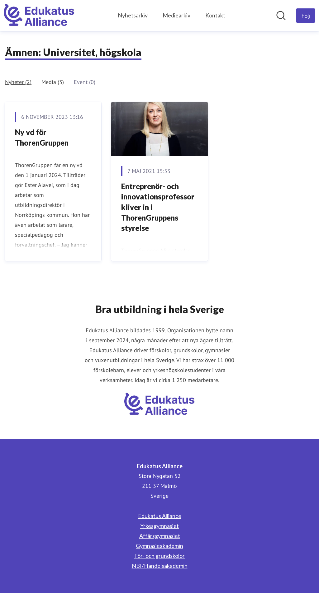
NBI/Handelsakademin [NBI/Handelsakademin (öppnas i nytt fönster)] (160, 565)
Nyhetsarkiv (133, 15)
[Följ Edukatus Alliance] (305, 15)
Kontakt (215, 15)
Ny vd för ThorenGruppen (42, 137)
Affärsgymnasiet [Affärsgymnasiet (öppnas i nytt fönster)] (159, 535)
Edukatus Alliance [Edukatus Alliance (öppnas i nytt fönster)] (159, 515)
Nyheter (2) (18, 82)
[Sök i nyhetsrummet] (281, 16)
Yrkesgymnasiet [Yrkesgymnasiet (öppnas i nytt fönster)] (159, 525)
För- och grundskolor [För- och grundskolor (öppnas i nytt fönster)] (159, 555)
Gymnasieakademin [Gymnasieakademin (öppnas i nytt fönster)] (159, 545)
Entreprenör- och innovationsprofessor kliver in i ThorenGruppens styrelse (157, 207)
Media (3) (52, 82)
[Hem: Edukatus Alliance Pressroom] (39, 15)
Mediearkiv (176, 15)
